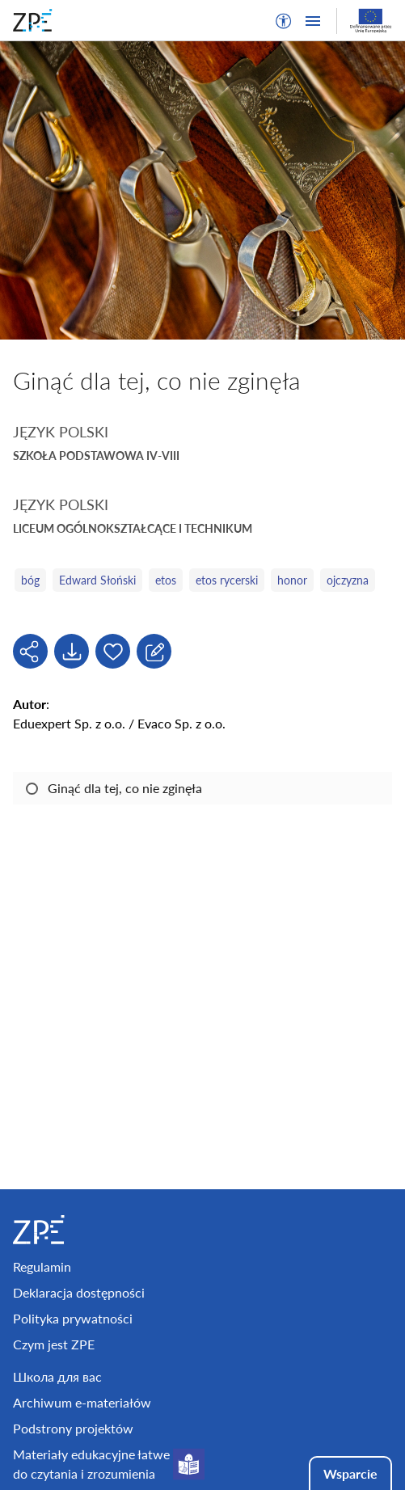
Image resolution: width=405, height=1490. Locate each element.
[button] (284, 21)
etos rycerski (227, 580)
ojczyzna (348, 580)
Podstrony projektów (73, 1428)
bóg (30, 580)
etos (165, 580)
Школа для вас (57, 1376)
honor (292, 580)
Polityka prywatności (73, 1318)
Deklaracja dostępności (79, 1292)
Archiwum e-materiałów (82, 1402)
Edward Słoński (97, 580)
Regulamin (42, 1266)
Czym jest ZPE (54, 1344)
